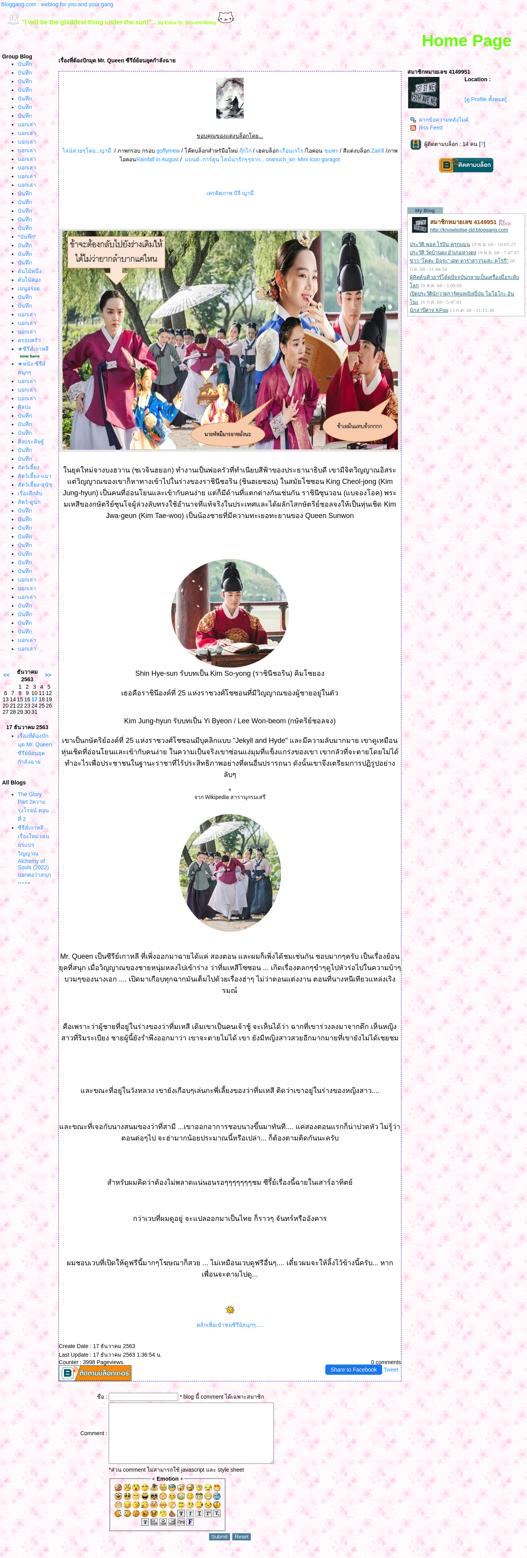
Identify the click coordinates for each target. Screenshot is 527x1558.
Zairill (377, 151)
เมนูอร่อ (29, 288)
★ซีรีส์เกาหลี (33, 349)
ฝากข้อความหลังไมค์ (439, 120)
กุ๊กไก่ (245, 151)
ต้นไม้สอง (29, 280)
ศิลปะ (24, 407)
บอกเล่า (27, 124)
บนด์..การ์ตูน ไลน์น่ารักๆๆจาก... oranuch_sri (239, 159)
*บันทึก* (27, 237)
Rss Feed (426, 127)
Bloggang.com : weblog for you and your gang (57, 4)
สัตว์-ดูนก (29, 502)
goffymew (167, 151)
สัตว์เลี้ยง (28, 467)
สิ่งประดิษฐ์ (31, 441)
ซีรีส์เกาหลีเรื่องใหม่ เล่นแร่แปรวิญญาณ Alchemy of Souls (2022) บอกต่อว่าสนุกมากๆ (34, 856)
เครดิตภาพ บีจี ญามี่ (229, 193)
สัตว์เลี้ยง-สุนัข (35, 485)
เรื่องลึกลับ (30, 493)
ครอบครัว (29, 340)
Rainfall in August (157, 159)
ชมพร (332, 151)
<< (6, 675)
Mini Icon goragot (319, 159)
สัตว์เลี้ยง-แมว (34, 476)
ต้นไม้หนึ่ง (30, 271)
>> (48, 675)
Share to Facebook (353, 1369)
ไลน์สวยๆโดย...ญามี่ (86, 151)
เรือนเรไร (291, 151)
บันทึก (25, 64)
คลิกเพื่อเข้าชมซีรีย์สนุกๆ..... (230, 1325)
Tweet (391, 1369)
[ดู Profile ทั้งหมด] (486, 99)
